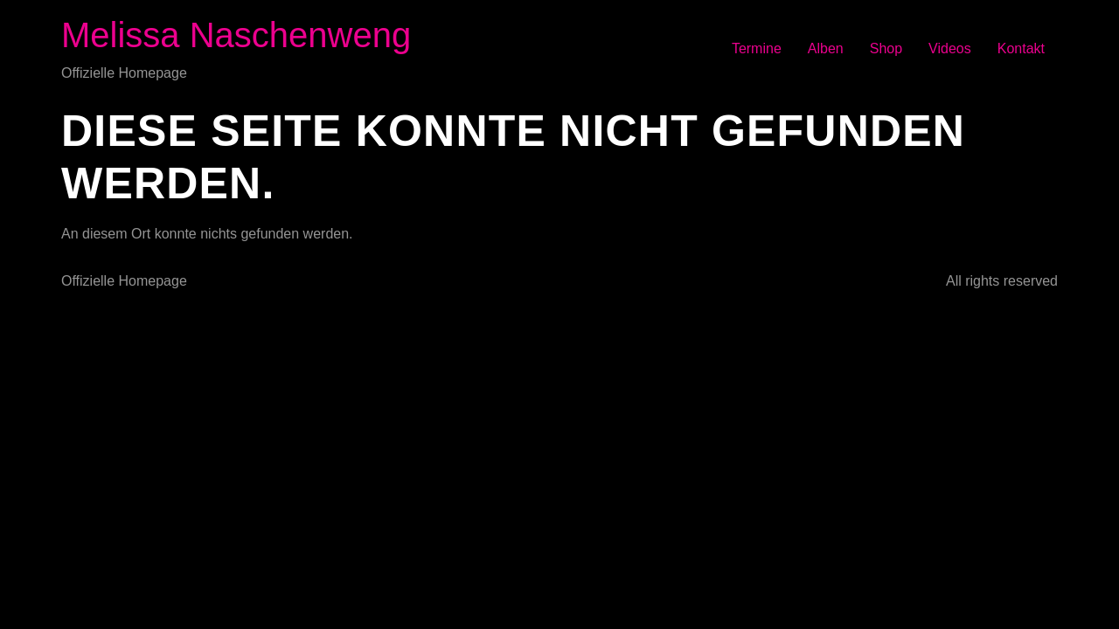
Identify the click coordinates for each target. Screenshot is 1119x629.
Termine (757, 48)
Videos (949, 48)
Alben (826, 48)
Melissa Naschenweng (236, 35)
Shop (886, 48)
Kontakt (1021, 48)
